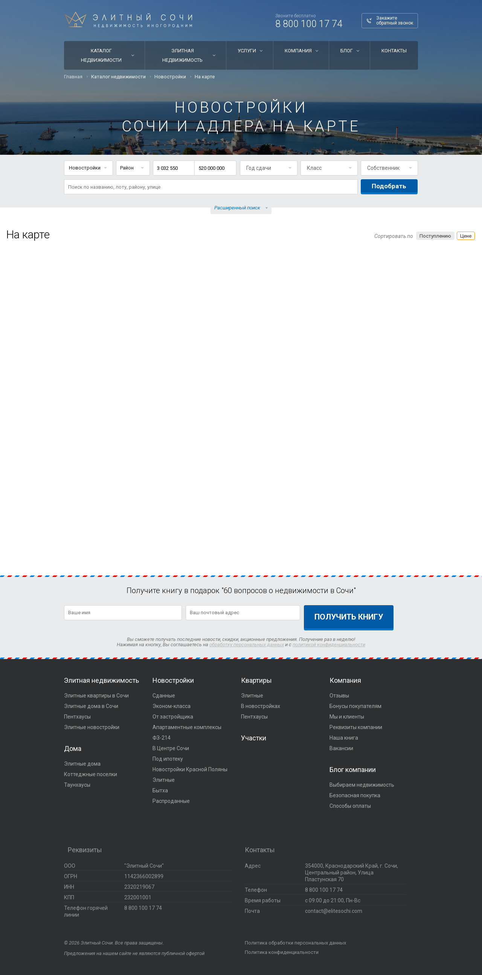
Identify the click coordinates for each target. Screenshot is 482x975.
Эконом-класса (172, 706)
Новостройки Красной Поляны (190, 769)
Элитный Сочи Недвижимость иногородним (128, 19)
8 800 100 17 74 (308, 23)
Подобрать (389, 186)
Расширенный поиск (237, 208)
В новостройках (260, 706)
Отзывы (339, 696)
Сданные (164, 696)
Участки (253, 738)
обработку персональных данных (246, 644)
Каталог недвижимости (101, 55)
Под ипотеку (168, 759)
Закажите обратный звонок (394, 20)
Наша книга (343, 738)
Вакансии (341, 748)
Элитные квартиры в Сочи (96, 696)
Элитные (164, 780)
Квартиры (256, 680)
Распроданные (171, 801)
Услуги (247, 50)
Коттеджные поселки (90, 774)
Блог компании (352, 770)
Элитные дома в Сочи (91, 706)
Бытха (160, 790)
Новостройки (173, 680)
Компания (298, 50)
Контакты (394, 50)
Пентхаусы (77, 717)
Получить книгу (348, 616)
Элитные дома (82, 764)
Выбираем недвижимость (361, 785)
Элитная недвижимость (182, 55)
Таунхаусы (77, 785)
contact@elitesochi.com (333, 911)
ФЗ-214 (162, 738)
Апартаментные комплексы (187, 727)
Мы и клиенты (346, 717)
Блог (346, 50)
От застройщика (173, 717)
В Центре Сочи (171, 748)
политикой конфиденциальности (329, 644)
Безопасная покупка (354, 795)
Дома (72, 748)
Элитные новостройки (91, 727)
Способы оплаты (350, 806)
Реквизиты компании (355, 727)
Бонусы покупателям (355, 706)
